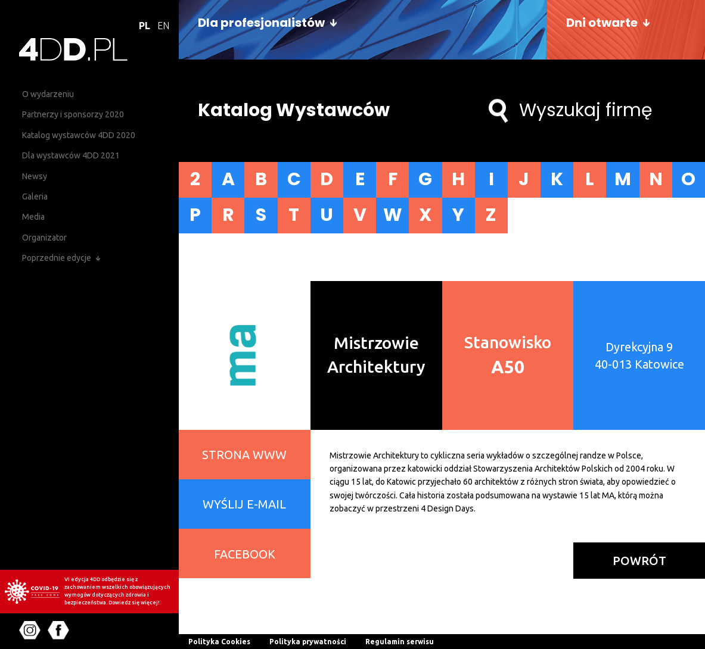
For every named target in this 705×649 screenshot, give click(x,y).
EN (163, 25)
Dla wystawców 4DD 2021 (71, 155)
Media (33, 216)
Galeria (35, 196)
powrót (639, 560)
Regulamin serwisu (399, 641)
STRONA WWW (244, 454)
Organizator (44, 237)
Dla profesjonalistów (261, 22)
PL (144, 25)
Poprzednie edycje (56, 258)
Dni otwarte (602, 22)
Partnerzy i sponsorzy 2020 (73, 114)
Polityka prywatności (307, 641)
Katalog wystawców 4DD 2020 (78, 135)
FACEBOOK (244, 553)
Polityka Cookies (219, 641)
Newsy (34, 176)
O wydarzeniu (48, 94)
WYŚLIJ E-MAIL (244, 504)
